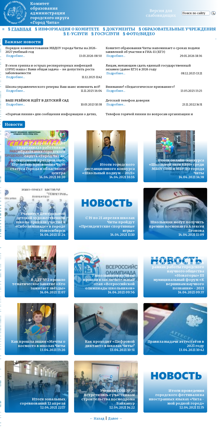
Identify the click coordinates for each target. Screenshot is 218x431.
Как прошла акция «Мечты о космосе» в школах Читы (38, 343)
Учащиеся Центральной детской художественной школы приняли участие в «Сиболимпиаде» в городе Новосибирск (40, 222)
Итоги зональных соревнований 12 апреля (42, 401)
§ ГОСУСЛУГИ (105, 33)
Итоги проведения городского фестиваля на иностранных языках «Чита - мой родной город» (176, 397)
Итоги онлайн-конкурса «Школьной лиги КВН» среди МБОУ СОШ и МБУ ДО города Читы (176, 166)
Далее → (115, 418)
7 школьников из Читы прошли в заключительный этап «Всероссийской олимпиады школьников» (109, 281)
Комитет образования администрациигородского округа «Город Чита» (49, 13)
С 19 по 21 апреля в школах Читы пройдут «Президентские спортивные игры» (107, 224)
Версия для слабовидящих (161, 13)
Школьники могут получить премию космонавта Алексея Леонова (176, 226)
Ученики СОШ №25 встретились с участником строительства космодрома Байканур (108, 397)
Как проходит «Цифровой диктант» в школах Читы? (110, 343)
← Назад (97, 418)
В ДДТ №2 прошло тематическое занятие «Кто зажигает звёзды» (38, 284)
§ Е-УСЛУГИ (75, 33)
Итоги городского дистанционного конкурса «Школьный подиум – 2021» (108, 168)
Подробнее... (15, 56)
